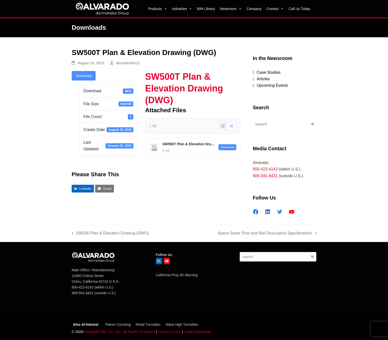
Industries (182, 9)
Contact (275, 9)
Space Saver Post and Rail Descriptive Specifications (267, 233)
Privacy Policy (169, 332)
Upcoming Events (272, 85)
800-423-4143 (265, 169)
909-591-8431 (265, 176)
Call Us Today (299, 9)
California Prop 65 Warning (177, 275)
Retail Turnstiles (148, 324)
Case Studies (268, 72)
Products (157, 9)
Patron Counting (118, 324)
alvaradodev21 (128, 63)
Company (254, 9)
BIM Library (206, 9)
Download (83, 76)
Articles (263, 79)
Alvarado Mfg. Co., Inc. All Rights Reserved (119, 332)
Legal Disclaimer (197, 332)
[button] (83, 188)
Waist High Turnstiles (182, 324)
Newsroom (231, 9)
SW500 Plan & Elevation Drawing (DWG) (110, 233)
